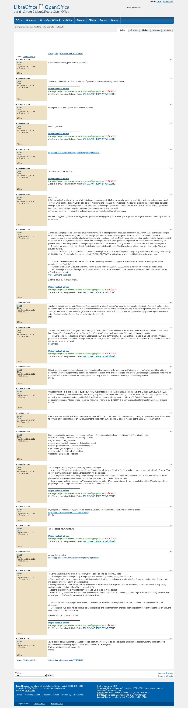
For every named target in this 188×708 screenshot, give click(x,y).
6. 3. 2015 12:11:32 (23, 525)
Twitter (56, 695)
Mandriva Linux (57, 704)
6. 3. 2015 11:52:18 (23, 506)
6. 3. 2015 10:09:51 (23, 464)
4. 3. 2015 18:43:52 (23, 149)
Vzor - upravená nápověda (59, 275)
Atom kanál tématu (165, 673)
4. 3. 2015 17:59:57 (23, 123)
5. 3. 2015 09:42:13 (23, 229)
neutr (19, 81)
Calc (56, 54)
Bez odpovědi (168, 2)
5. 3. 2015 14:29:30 (23, 388)
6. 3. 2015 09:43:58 (23, 432)
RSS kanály (66, 695)
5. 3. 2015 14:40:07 (23, 413)
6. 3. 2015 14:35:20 (23, 570)
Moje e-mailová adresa (58, 89)
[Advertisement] (99, 42)
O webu (36, 695)
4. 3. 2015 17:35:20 (23, 104)
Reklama (28, 695)
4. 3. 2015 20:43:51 (23, 168)
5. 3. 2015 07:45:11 (23, 194)
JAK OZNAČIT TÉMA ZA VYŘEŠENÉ (99, 94)
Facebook (47, 695)
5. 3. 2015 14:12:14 (23, 367)
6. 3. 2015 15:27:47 (23, 638)
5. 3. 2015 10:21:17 (23, 303)
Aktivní (159, 2)
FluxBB (170, 676)
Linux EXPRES (39, 704)
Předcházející (28, 57)
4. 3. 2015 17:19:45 (23, 78)
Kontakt (18, 695)
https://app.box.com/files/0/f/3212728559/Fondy (68, 512)
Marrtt (19, 63)
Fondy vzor (53, 344)
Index (50, 54)
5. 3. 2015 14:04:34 (23, 327)
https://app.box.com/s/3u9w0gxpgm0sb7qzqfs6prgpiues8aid (73, 153)
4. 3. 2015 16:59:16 (23, 59)
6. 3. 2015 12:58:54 (23, 552)
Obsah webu (78, 695)
